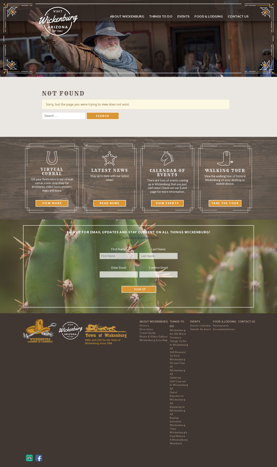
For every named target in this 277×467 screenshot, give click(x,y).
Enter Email (118, 267)
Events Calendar (200, 325)
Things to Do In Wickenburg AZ (179, 345)
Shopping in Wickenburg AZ (177, 410)
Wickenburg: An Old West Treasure (178, 334)
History (144, 325)
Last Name (158, 249)
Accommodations (224, 329)
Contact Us (238, 16)
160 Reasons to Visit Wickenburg (178, 356)
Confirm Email (158, 267)
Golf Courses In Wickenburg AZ (179, 385)
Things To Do (160, 16)
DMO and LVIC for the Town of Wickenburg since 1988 (102, 341)
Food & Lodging (208, 16)
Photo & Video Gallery (153, 336)
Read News (109, 203)
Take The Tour (225, 203)
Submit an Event (200, 329)
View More (52, 203)
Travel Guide (147, 332)
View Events (167, 203)
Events (183, 16)
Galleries (175, 377)
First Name (118, 249)
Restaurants (221, 325)
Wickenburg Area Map (153, 340)
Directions (146, 329)
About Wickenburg (127, 16)
